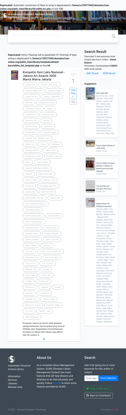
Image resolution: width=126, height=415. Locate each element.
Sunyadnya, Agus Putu (48, 186)
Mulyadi (46, 269)
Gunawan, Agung (49, 132)
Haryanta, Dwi (50, 228)
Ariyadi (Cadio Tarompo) (34, 198)
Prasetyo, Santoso (32, 150)
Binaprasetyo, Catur (32, 156)
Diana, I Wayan (31, 246)
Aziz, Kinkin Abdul (52, 257)
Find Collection (108, 378)
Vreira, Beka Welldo (32, 210)
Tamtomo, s (29, 287)
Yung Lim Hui (30, 263)
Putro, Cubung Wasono (34, 222)
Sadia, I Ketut (50, 150)
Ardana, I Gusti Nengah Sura (50, 251)
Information (14, 376)
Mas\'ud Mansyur (32, 317)
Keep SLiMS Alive (97, 388)
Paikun (27, 162)
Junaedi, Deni (30, 114)
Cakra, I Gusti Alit (51, 240)
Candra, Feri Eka (31, 97)
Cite (73, 102)
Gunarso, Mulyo (31, 126)
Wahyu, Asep (55, 198)
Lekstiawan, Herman (33, 109)
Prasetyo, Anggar (54, 91)
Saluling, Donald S (32, 228)
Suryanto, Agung (53, 156)
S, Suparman (44, 293)
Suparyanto (48, 126)
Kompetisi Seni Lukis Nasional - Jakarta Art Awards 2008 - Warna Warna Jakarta (44, 75)
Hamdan (46, 120)
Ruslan (50, 109)
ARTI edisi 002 (102, 93)
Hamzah (28, 138)
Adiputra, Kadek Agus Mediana (37, 168)
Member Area (15, 387)
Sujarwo (58, 287)
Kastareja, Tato (31, 299)
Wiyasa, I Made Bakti (52, 97)
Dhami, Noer (30, 275)
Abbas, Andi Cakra (46, 174)
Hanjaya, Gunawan (51, 234)
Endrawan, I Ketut (32, 257)
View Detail (73, 93)
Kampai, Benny (31, 132)
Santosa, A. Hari (49, 180)
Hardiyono (47, 246)
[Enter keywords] (91, 378)
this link (57, 383)
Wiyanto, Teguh (49, 299)
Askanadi (28, 103)
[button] (44, 339)
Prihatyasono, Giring (46, 103)
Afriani (43, 144)
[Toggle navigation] (119, 15)
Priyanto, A (29, 186)
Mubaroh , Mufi (31, 269)
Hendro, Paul (46, 275)
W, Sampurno (43, 281)
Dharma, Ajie (30, 192)
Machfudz (56, 144)
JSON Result (109, 73)
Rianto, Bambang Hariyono (35, 204)
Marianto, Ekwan (31, 234)
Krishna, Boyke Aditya (33, 216)
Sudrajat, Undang (53, 305)
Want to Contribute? (98, 395)
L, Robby (28, 281)
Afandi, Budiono (54, 216)
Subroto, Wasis (31, 180)
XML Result (92, 73)
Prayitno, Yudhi (44, 311)
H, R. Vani (29, 311)
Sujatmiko (29, 293)
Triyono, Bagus (42, 162)
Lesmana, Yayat (48, 114)
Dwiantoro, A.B (31, 120)
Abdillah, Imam (44, 138)
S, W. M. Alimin (47, 263)
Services (12, 380)
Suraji (55, 85)
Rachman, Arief (47, 192)
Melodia (44, 85)
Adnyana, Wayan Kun (33, 91)
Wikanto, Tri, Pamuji (32, 305)
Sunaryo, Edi (30, 85)
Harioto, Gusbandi (32, 240)
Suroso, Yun (29, 144)
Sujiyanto (28, 174)
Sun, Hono (29, 251)
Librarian (12, 383)
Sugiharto (44, 287)
